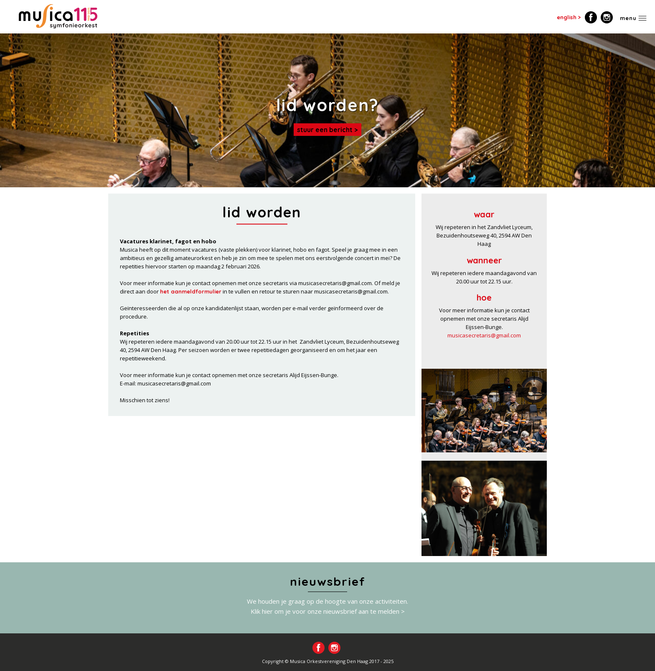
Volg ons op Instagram (607, 17)
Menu (628, 18)
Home (58, 16)
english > (569, 17)
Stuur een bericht (325, 129)
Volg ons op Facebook (591, 17)
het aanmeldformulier (190, 291)
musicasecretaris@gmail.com (484, 335)
